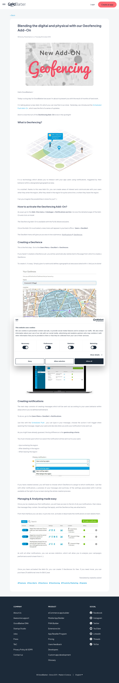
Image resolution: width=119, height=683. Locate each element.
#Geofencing (54, 583)
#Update (83, 583)
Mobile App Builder (56, 618)
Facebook (96, 612)
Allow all (89, 361)
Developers (53, 649)
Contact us (18, 655)
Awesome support (21, 618)
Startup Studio (19, 628)
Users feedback (55, 644)
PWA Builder (53, 623)
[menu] (3, 4)
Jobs (15, 634)
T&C (15, 644)
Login (92, 4)
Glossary (52, 660)
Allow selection (59, 361)
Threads (95, 639)
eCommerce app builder (58, 613)
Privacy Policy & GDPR (23, 649)
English (79, 675)
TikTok (94, 644)
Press (15, 639)
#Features (22, 583)
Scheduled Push (38, 423)
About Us (17, 613)
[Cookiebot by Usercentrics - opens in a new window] (95, 320)
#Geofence (43, 583)
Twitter (94, 623)
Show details (95, 355)
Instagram (96, 618)
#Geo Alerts (32, 583)
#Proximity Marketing (69, 583)
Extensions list (54, 628)
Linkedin (95, 634)
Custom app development (59, 655)
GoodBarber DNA (21, 623)
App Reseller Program (57, 634)
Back (13, 15)
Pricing (51, 639)
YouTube (95, 628)
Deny (30, 361)
